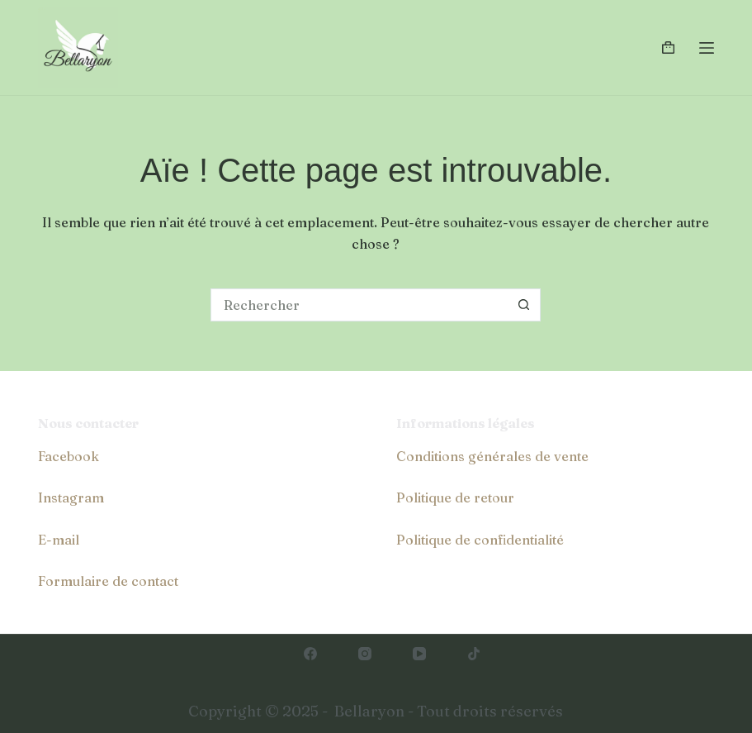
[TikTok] (473, 653)
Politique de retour (455, 497)
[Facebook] (310, 653)
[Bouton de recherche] (524, 304)
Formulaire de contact (108, 581)
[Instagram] (364, 653)
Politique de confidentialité (480, 539)
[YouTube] (419, 653)
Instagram (71, 497)
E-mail (58, 539)
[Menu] (706, 47)
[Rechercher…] (359, 304)
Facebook (68, 456)
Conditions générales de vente (492, 456)
